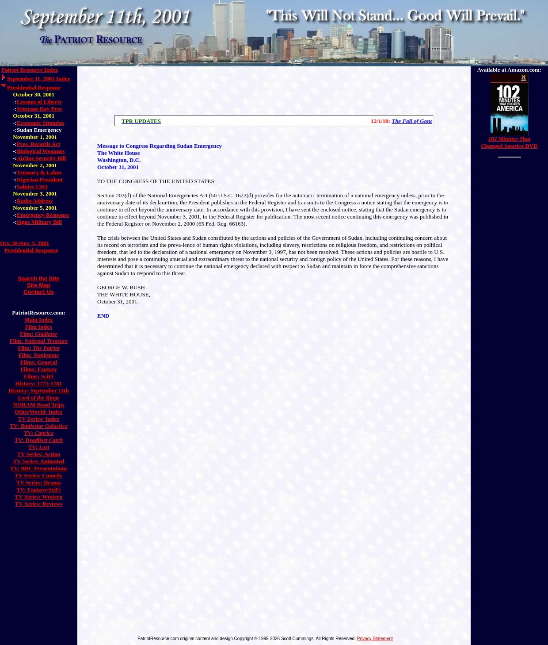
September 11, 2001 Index (38, 78)
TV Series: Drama (38, 482)
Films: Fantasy (38, 369)
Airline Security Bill (41, 158)
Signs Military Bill (39, 222)
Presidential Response (34, 87)
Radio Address (35, 200)
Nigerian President (40, 179)
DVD (509, 142)
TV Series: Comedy (38, 475)
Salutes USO (32, 186)
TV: (39, 425)
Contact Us (38, 291)
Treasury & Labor (39, 172)
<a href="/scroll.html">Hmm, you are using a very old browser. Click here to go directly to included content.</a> (274, 121)
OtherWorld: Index (39, 411)
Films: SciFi (38, 376)
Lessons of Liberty (39, 101)
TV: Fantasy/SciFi (38, 489)
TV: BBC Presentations (38, 468)
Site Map (38, 285)
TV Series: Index (39, 418)
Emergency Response (43, 214)
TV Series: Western (39, 496)
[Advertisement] (274, 88)
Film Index (38, 326)
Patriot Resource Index (29, 69)
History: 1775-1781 (38, 383)
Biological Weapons (41, 151)
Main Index (38, 319)
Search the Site (39, 278)
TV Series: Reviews (38, 503)
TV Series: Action (39, 454)
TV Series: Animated (38, 461)
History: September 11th (38, 390)
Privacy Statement (375, 638)
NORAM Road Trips (39, 404)
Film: (38, 333)
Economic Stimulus (40, 122)
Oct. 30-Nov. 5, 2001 (24, 243)
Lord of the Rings (38, 397)
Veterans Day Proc (39, 108)
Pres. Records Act (38, 144)
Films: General (38, 362)
